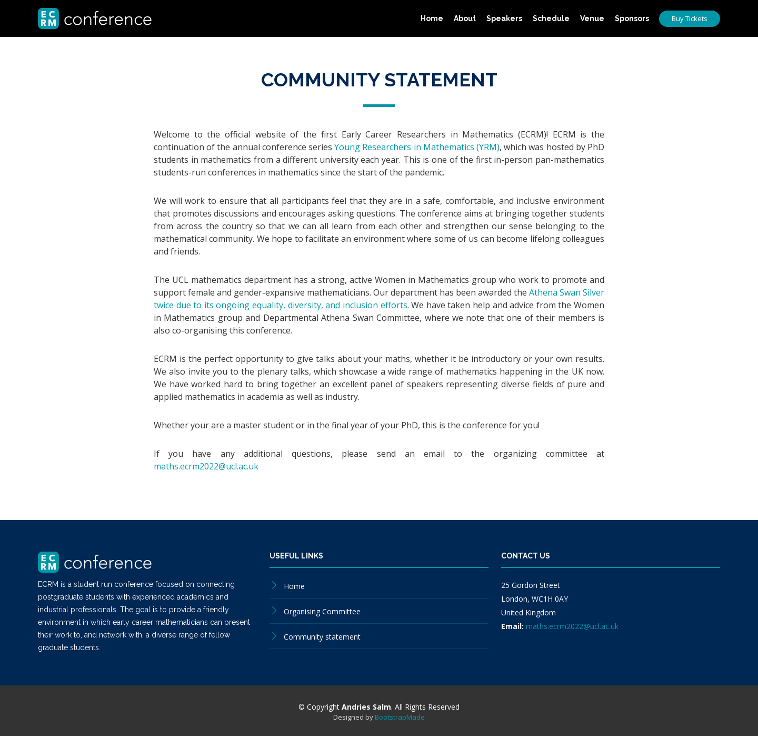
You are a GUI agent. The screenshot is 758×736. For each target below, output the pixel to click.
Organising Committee (322, 611)
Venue (592, 18)
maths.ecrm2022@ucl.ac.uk (206, 466)
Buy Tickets (689, 18)
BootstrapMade (400, 717)
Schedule (551, 18)
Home (432, 18)
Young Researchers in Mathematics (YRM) (417, 147)
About (465, 18)
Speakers (504, 18)
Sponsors (632, 18)
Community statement (322, 637)
